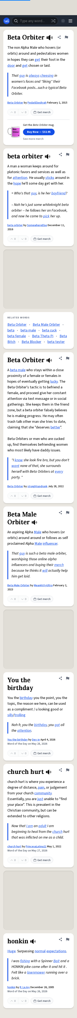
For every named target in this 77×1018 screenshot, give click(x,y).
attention (20, 177)
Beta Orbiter (15, 103)
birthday (26, 697)
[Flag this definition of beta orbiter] (67, 154)
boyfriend (58, 193)
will (44, 570)
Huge (11, 951)
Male (37, 532)
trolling (19, 715)
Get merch (42, 112)
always (34, 75)
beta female (16, 336)
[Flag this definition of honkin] (67, 939)
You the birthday (17, 740)
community (43, 793)
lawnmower (36, 972)
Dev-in (36, 740)
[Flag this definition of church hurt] (67, 770)
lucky (54, 381)
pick (46, 216)
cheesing (47, 75)
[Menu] (70, 21)
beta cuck (49, 330)
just (40, 799)
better (55, 427)
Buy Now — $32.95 (39, 132)
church (57, 831)
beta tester (56, 341)
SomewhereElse (37, 225)
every (59, 471)
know (19, 460)
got (57, 724)
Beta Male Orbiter (46, 324)
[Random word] (53, 20)
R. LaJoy (25, 987)
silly (10, 715)
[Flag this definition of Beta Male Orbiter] (67, 512)
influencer (50, 543)
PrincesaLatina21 (36, 846)
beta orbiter (15, 225)
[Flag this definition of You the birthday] (67, 678)
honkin (11, 987)
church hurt (14, 846)
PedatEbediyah (37, 103)
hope (17, 183)
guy (22, 75)
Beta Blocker (31, 341)
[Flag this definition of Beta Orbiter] (66, 37)
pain (41, 787)
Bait (56, 961)
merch (59, 564)
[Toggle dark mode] (63, 21)
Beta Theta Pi (42, 336)
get (37, 59)
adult (42, 826)
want (15, 465)
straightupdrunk (37, 486)
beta (10, 330)
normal (40, 951)
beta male (28, 330)
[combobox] (34, 21)
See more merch (33, 139)
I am (29, 826)
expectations (56, 951)
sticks (49, 177)
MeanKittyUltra (43, 585)
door (11, 65)
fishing (25, 961)
